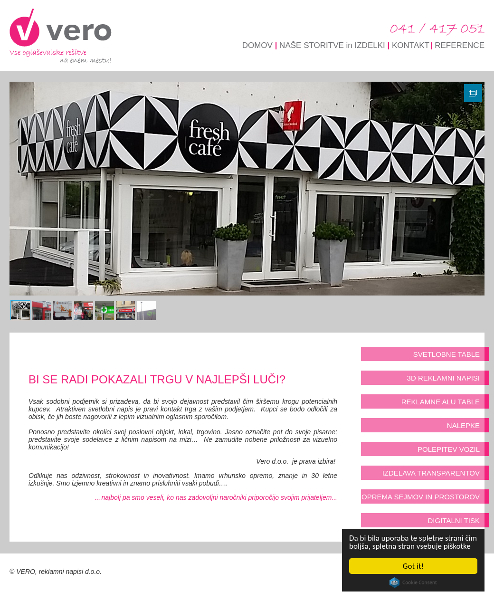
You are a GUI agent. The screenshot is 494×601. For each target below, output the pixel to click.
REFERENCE (459, 45)
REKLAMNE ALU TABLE (440, 402)
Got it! (413, 566)
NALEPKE (463, 425)
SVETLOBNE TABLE (446, 354)
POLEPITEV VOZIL (449, 449)
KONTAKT (410, 45)
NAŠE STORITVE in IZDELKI (332, 45)
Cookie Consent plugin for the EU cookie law (413, 582)
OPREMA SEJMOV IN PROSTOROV (420, 497)
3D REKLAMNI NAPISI (443, 378)
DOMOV (257, 45)
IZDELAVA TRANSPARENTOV (431, 473)
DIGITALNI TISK (454, 520)
